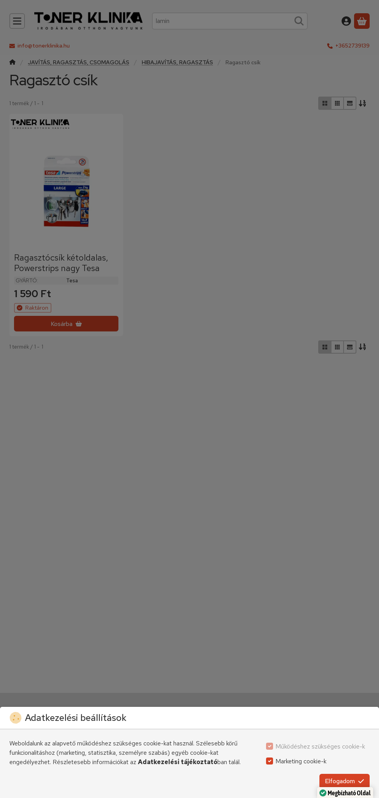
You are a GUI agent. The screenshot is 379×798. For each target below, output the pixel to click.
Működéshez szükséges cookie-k (320, 746)
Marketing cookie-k (300, 761)
